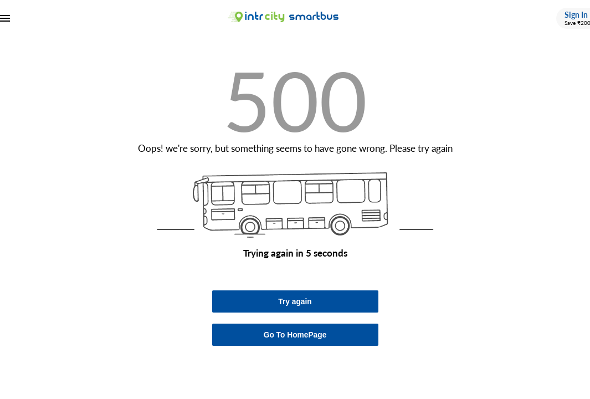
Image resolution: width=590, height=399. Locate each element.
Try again (294, 302)
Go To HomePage (295, 335)
